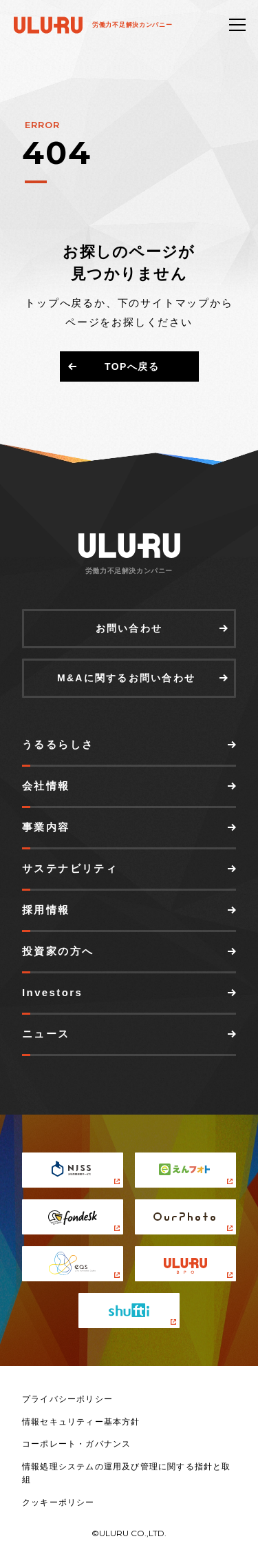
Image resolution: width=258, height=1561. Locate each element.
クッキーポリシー (58, 1502)
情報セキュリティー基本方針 (81, 1422)
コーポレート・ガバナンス (76, 1444)
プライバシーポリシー (67, 1399)
